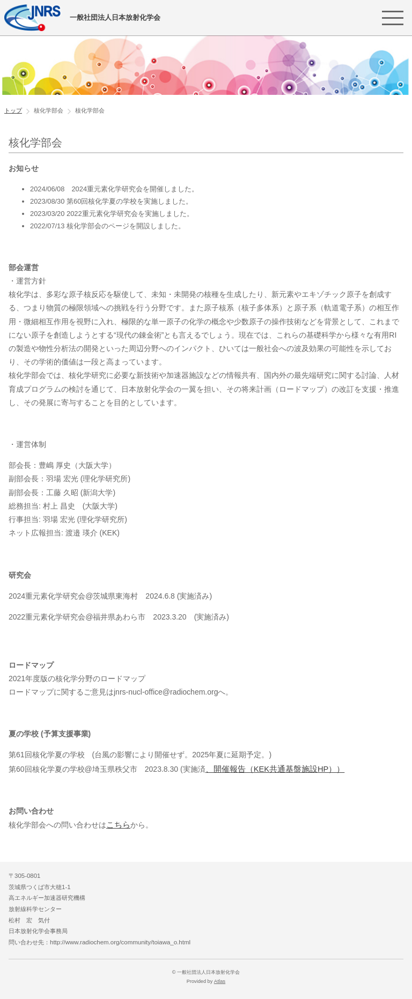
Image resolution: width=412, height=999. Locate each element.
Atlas (219, 979)
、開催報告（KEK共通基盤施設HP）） (270, 768)
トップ (13, 110)
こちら (117, 823)
